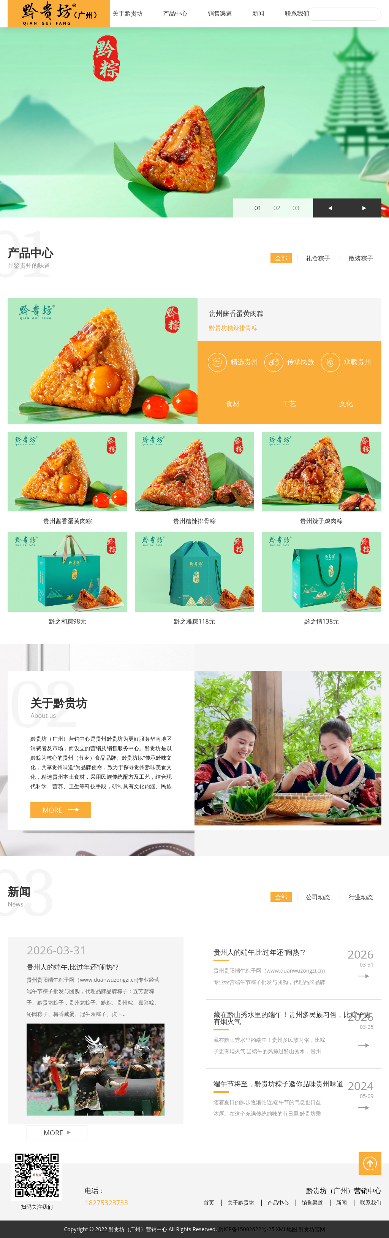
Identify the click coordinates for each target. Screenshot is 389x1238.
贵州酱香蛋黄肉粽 (236, 313)
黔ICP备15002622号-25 (246, 1229)
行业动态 (361, 897)
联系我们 (297, 13)
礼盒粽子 (318, 258)
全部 (281, 258)
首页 (209, 1203)
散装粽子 (361, 258)
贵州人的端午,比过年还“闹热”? (72, 966)
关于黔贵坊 (127, 13)
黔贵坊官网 (312, 1229)
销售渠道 (220, 13)
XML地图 (286, 1229)
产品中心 (175, 13)
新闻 (258, 13)
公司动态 (318, 897)
